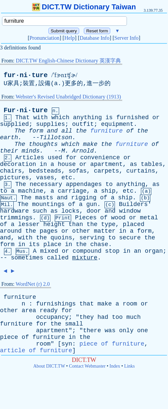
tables (151, 164)
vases (45, 177)
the (81, 131)
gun (91, 204)
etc (66, 177)
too (117, 317)
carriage (72, 191)
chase (99, 244)
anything (87, 117)
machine (30, 191)
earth (9, 137)
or (156, 117)
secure (130, 237)
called (57, 257)
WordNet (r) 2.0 (33, 284)
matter (105, 231)
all (66, 131)
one (142, 330)
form (36, 131)
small (74, 324)
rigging (84, 197)
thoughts (43, 144)
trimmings (16, 217)
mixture (85, 257)
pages (49, 231)
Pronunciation (44, 38)
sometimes (27, 257)
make (90, 144)
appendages (84, 184)
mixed (49, 251)
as (133, 164)
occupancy (52, 317)
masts (44, 197)
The (19, 131)
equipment (117, 124)
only (126, 330)
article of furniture (36, 350)
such (39, 211)
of (130, 131)
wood (118, 217)
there (92, 330)
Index (115, 366)
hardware (14, 211)
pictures (14, 177)
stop (112, 251)
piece (9, 337)
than (75, 224)
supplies (50, 124)
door (94, 211)
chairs (11, 171)
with (40, 117)
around (11, 231)
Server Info (126, 38)
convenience (100, 157)
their (9, 151)
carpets (106, 171)
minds (31, 151)
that (86, 303)
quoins (61, 237)
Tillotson (56, 137)
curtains (140, 171)
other (81, 231)
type (108, 224)
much (133, 317)
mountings (48, 204)
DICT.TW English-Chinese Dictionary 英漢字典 (68, 60)
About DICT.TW (49, 366)
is (109, 117)
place (52, 244)
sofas (77, 171)
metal (149, 217)
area (29, 310)
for (71, 157)
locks (70, 211)
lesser (29, 224)
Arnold (83, 151)
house (67, 164)
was (110, 330)
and (52, 131)
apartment (106, 164)
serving (92, 237)
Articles (29, 157)
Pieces (86, 217)
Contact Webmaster (87, 366)
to (109, 184)
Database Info (94, 38)
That (22, 117)
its (34, 244)
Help (69, 38)
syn (66, 344)
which (60, 117)
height (54, 224)
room (130, 303)
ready (49, 310)
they (86, 317)
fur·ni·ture (26, 75)
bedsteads (45, 171)
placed (133, 224)
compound (86, 251)
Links (129, 366)
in (43, 164)
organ (154, 251)
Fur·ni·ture (26, 110)
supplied (14, 124)
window (130, 211)
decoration (18, 164)
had (103, 317)
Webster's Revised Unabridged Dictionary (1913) (68, 96)
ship (108, 191)
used (55, 157)
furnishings (56, 303)
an (137, 251)
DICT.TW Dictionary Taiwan (84, 7)
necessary (46, 184)
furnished (132, 117)
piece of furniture (111, 344)
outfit (83, 124)
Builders (133, 204)
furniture (106, 131)
